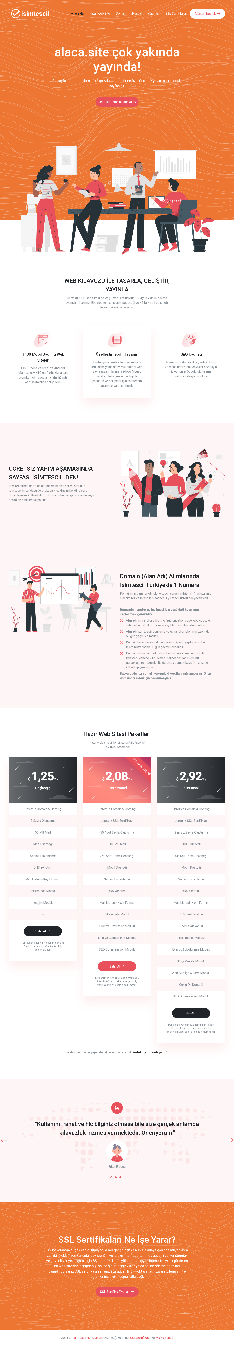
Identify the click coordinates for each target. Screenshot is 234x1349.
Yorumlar (154, 13)
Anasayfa (77, 13)
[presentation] (4, 1139)
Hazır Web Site (100, 13)
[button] (111, 1176)
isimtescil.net (81, 1337)
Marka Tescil (164, 1337)
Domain (121, 13)
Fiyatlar (137, 13)
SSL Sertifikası (175, 13)
